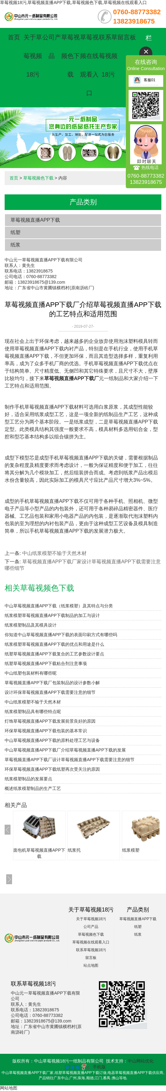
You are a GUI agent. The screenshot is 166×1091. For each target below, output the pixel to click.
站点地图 (90, 965)
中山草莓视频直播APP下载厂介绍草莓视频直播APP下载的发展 (65, 749)
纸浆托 (74, 850)
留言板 (126, 37)
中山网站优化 (141, 1060)
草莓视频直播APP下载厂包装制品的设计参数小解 (52, 682)
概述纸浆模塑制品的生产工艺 (33, 788)
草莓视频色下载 (70, 56)
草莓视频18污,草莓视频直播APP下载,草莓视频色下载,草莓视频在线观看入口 (73, 2)
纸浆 (15, 244)
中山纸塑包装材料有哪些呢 (31, 673)
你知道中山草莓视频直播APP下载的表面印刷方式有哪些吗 (61, 634)
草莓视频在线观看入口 (90, 942)
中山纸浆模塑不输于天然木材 (54, 553)
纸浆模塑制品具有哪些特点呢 (33, 711)
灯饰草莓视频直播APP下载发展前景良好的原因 (50, 721)
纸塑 (15, 232)
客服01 (144, 80)
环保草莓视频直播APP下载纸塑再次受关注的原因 (52, 769)
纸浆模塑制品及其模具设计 (31, 625)
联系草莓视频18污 (108, 56)
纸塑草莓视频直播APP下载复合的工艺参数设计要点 (54, 653)
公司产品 (90, 927)
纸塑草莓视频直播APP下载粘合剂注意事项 (46, 663)
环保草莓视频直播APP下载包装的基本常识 (46, 730)
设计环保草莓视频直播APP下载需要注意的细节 (50, 692)
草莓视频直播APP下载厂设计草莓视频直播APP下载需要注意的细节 (69, 759)
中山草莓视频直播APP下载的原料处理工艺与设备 (52, 740)
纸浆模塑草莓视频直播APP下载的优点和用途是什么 (54, 644)
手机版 (99, 1066)
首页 (14, 37)
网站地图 (8, 1087)
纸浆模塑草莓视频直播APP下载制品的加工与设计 (52, 615)
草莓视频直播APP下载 (35, 220)
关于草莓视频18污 (32, 56)
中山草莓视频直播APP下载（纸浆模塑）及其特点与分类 (59, 605)
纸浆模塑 (130, 850)
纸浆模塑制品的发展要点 (28, 778)
